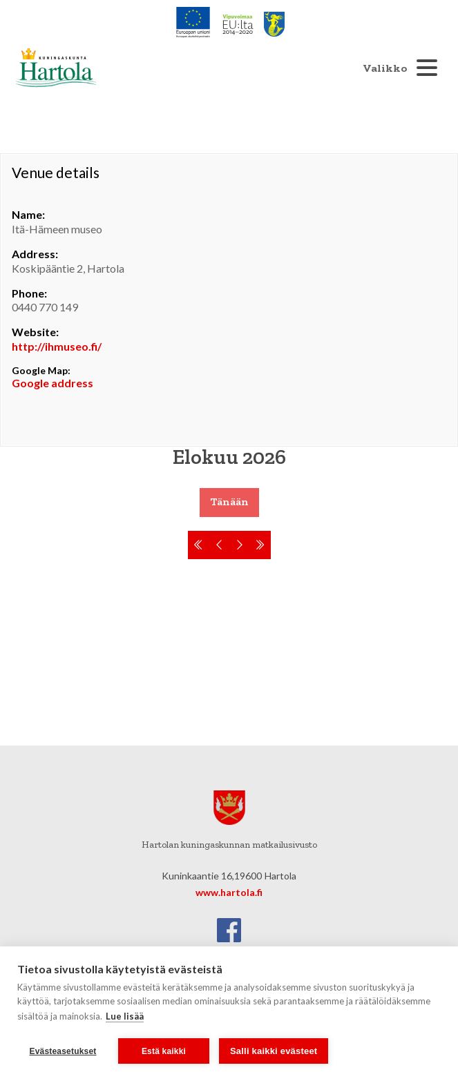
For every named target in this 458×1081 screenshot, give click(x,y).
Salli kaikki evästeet (273, 1051)
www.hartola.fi (229, 892)
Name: (28, 214)
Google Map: (41, 370)
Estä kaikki (164, 1051)
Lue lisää (125, 1016)
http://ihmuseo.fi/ (57, 346)
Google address (52, 382)
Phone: (29, 293)
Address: (35, 253)
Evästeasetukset (62, 1051)
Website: (35, 331)
